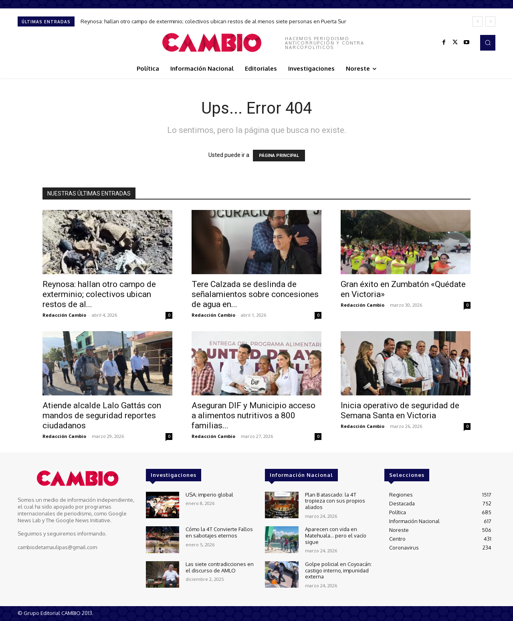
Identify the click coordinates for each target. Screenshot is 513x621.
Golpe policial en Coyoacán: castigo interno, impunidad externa (338, 570)
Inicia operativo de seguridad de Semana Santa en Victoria (400, 410)
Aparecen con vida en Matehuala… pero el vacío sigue (335, 535)
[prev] (478, 21)
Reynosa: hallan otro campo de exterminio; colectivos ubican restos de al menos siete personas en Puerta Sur (213, 21)
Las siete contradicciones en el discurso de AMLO (220, 567)
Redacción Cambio (64, 315)
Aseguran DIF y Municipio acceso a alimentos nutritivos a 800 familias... (253, 415)
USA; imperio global (209, 494)
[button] (487, 42)
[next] (490, 21)
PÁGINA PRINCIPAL (279, 155)
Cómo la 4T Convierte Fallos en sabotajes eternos (219, 532)
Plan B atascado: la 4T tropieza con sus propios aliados (335, 500)
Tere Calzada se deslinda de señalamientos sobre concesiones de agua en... (255, 294)
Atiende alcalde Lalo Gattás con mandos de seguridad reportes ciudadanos (101, 415)
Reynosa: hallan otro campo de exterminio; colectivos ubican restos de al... (99, 294)
